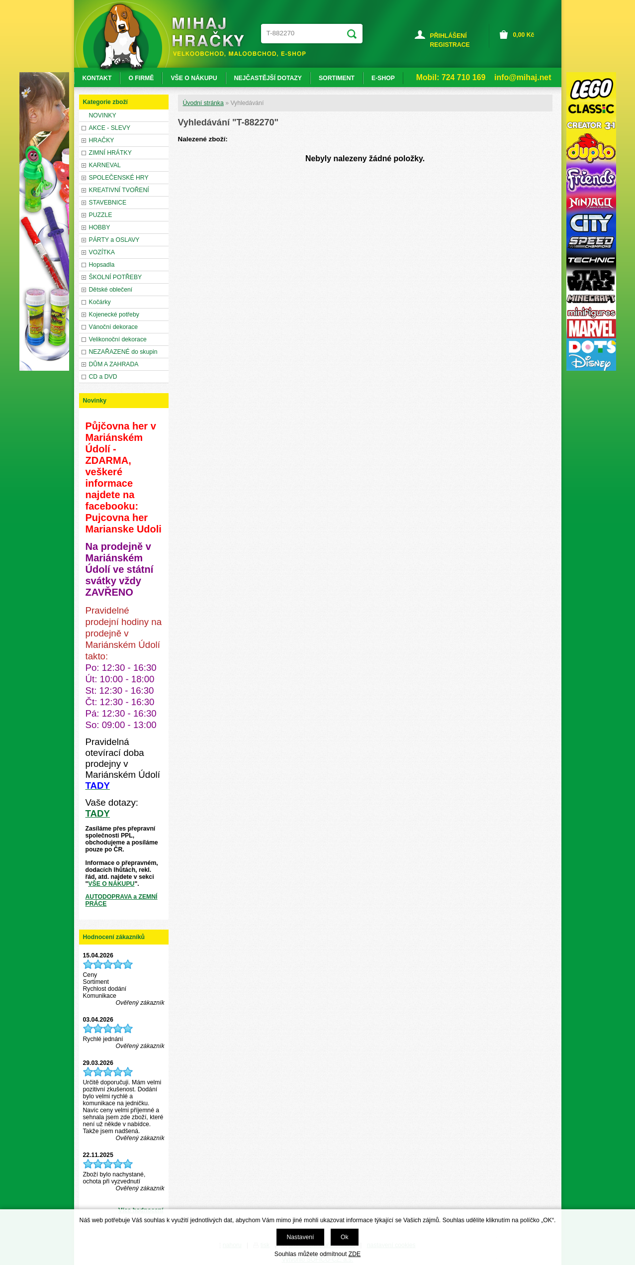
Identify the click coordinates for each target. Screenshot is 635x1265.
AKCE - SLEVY (110, 127)
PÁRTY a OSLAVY (114, 239)
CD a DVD (103, 376)
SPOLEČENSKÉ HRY (119, 177)
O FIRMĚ (141, 78)
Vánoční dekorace (113, 326)
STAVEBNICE (108, 202)
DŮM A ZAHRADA (114, 364)
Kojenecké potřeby (114, 314)
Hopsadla (102, 264)
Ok (345, 1237)
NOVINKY (102, 115)
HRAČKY (101, 140)
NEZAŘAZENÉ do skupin (123, 351)
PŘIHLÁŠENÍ (448, 35)
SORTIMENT (337, 78)
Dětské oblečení (111, 289)
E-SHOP (383, 78)
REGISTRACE (450, 44)
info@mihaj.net (522, 77)
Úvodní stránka (203, 103)
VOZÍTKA (102, 252)
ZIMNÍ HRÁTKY (110, 152)
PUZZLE (100, 214)
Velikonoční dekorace (118, 339)
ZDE (355, 1254)
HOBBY (99, 227)
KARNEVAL (105, 165)
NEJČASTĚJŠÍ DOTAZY (268, 78)
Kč (524, 34)
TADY (98, 813)
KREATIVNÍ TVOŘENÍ (119, 190)
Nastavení (300, 1237)
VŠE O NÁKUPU (111, 883)
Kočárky (100, 302)
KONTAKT (97, 78)
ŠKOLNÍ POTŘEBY (115, 277)
